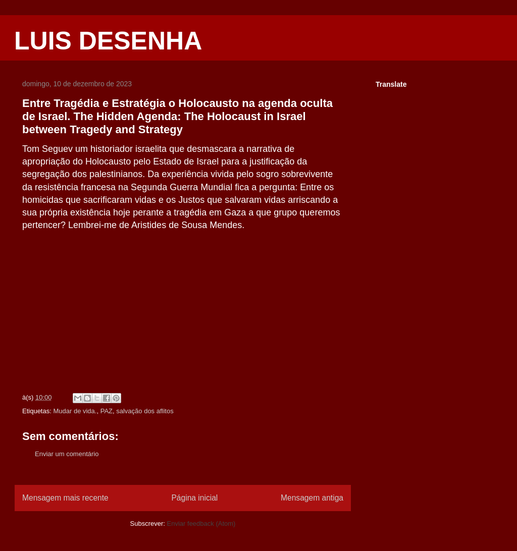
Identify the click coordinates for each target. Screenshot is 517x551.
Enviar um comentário (66, 454)
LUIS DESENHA (108, 41)
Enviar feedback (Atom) (201, 523)
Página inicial (194, 497)
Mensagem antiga (312, 497)
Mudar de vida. (74, 411)
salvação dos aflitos (144, 411)
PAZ (106, 411)
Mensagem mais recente (65, 497)
